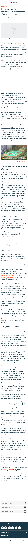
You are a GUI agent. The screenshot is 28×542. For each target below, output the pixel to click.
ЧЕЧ (17, 540)
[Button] (23, 21)
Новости (4, 6)
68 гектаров (21, 268)
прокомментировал (7, 469)
